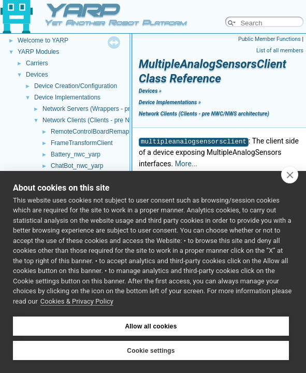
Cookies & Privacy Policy (76, 301)
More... (186, 164)
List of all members (279, 50)
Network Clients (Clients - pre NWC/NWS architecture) (117, 120)
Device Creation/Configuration (75, 86)
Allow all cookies (151, 326)
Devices (37, 74)
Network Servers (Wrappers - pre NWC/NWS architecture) (122, 108)
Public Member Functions (269, 39)
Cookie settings (150, 350)
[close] (289, 174)
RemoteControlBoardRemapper (94, 131)
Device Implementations (67, 97)
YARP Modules (38, 51)
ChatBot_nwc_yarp (77, 165)
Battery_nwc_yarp (75, 154)
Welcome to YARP (43, 40)
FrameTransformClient (82, 143)
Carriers (37, 63)
